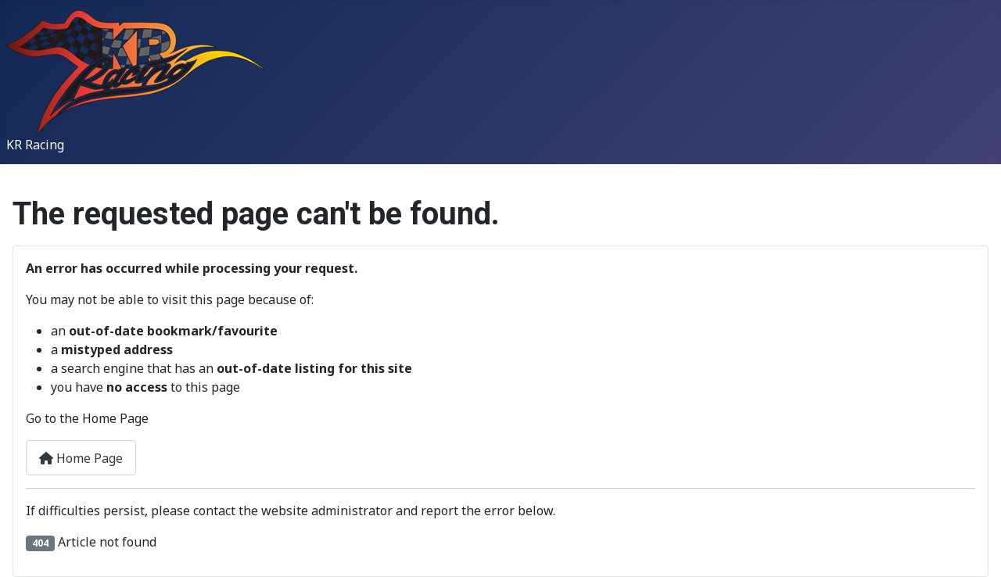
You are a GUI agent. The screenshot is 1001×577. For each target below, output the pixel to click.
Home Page (81, 458)
